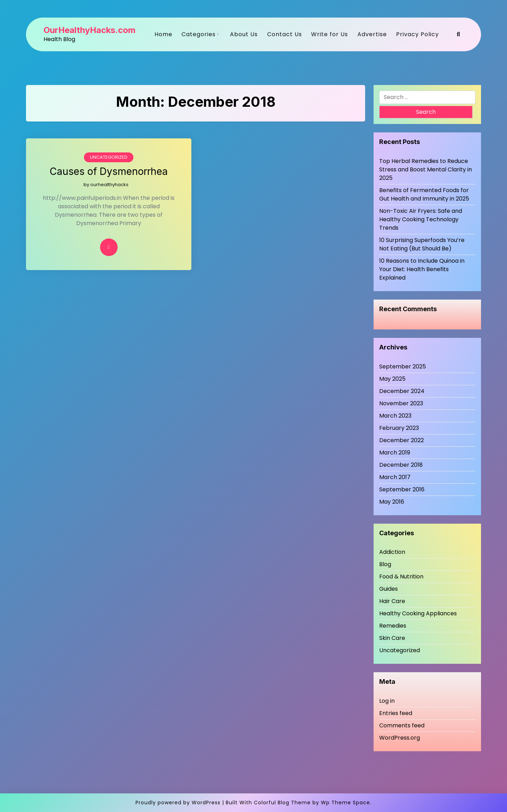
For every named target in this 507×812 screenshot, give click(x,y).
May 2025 (392, 379)
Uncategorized (108, 157)
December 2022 (401, 440)
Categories (199, 34)
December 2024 (401, 391)
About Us (244, 34)
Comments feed (401, 725)
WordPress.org (399, 738)
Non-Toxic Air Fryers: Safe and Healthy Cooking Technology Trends (420, 219)
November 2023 (401, 403)
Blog (385, 564)
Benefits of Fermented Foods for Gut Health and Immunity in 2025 (424, 194)
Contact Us (284, 34)
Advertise (372, 34)
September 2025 (402, 366)
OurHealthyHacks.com (90, 30)
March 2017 (394, 477)
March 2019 (394, 452)
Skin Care (392, 638)
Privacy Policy (417, 34)
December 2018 (401, 465)
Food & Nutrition (401, 576)
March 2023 (395, 416)
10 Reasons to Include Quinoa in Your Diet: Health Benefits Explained (422, 269)
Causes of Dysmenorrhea (109, 171)
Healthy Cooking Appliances (418, 613)
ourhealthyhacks (109, 184)
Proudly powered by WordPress (178, 802)
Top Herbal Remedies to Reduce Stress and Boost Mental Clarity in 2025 (425, 169)
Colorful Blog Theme (282, 802)
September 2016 (401, 489)
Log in (387, 701)
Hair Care (392, 601)
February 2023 (399, 428)
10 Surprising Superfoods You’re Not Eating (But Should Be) (422, 244)
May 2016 (391, 502)
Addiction (392, 552)
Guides (388, 589)
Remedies (392, 626)
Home (163, 34)
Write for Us (329, 34)
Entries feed (395, 713)
